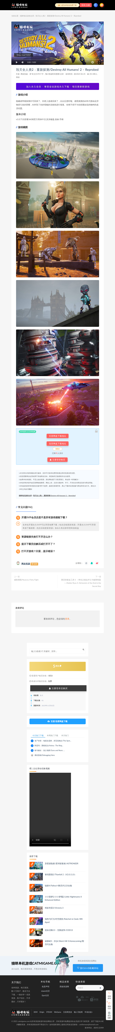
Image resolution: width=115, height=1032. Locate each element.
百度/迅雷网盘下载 (57, 721)
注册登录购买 (57, 460)
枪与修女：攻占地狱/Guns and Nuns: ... (50, 750)
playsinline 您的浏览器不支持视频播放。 (50, 809)
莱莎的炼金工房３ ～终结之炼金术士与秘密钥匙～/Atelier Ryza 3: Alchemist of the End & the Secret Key (81, 583)
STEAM (49, 1012)
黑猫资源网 (64, 986)
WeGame (57, 1012)
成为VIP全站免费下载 (67, 5)
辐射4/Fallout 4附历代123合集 (58, 885)
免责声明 (45, 986)
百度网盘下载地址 (57, 436)
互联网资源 (67, 1012)
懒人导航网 (78, 1012)
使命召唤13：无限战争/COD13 (59, 930)
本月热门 (65, 735)
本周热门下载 (52, 735)
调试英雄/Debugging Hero (45, 755)
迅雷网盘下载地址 (57, 443)
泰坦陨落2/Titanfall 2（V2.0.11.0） (60, 874)
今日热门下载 (38, 735)
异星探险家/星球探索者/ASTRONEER (61, 863)
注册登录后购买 (58, 688)
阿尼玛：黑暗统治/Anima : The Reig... (49, 745)
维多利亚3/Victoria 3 (54, 908)
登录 (67, 618)
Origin (41, 1012)
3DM (36, 1012)
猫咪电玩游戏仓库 (27, 16)
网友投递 (24, 74)
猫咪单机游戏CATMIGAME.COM (37, 963)
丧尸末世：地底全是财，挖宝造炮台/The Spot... (53, 741)
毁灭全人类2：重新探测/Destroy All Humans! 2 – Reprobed (57, 69)
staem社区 (45, 991)
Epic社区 (45, 995)
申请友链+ (89, 1012)
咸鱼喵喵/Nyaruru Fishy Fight (26, 580)
